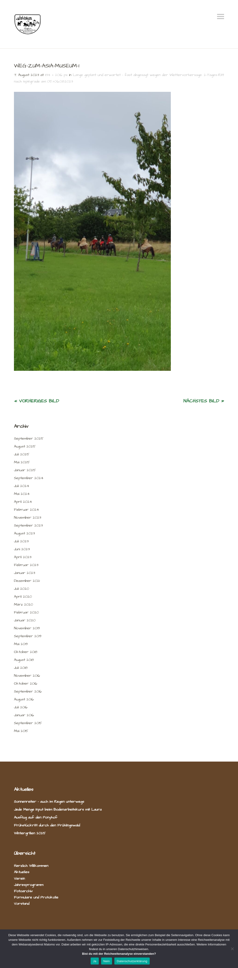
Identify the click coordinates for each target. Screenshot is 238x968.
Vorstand (21, 903)
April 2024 (23, 501)
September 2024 (28, 478)
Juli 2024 (21, 485)
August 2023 (24, 533)
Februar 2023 (26, 564)
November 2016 (27, 675)
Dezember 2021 (27, 580)
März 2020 (23, 604)
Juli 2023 (21, 541)
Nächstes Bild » (203, 401)
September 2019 (27, 636)
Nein (106, 961)
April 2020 (23, 596)
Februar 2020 (26, 612)
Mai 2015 (21, 730)
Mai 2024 (22, 493)
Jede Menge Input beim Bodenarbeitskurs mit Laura (58, 809)
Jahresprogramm (28, 884)
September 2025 (28, 438)
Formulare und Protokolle (36, 897)
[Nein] (232, 948)
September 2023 (28, 525)
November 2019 (27, 628)
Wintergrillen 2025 (30, 833)
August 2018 (24, 659)
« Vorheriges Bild (36, 401)
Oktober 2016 (25, 683)
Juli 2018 (20, 667)
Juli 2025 (21, 454)
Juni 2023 (22, 549)
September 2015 (28, 723)
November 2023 (27, 517)
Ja (94, 961)
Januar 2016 (24, 715)
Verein (19, 878)
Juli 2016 (20, 707)
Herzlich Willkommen (31, 865)
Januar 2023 (24, 572)
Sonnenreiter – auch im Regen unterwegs (49, 801)
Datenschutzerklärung (132, 961)
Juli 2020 (21, 588)
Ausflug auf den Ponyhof (35, 817)
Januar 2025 (25, 470)
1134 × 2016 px (56, 74)
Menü (220, 16)
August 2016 (24, 699)
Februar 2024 (26, 509)
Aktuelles (21, 872)
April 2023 (22, 557)
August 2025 (25, 446)
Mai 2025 (22, 462)
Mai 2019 (21, 643)
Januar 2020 (25, 620)
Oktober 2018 (25, 651)
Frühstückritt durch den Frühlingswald (47, 825)
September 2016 (28, 691)
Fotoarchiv (23, 891)
